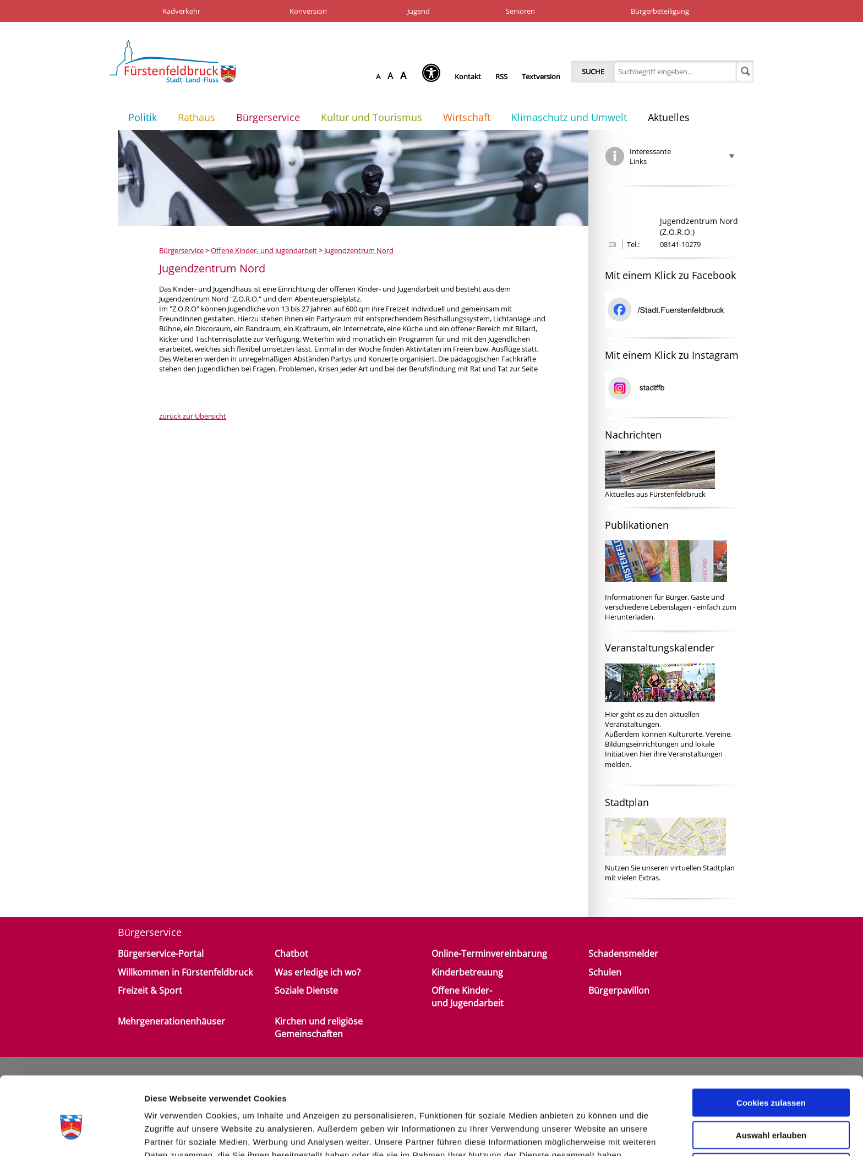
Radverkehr (181, 11)
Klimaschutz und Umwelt (569, 117)
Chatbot (291, 953)
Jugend (418, 11)
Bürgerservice (268, 117)
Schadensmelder (623, 953)
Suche (593, 71)
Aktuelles (669, 117)
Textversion (541, 76)
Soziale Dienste (306, 990)
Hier (612, 714)
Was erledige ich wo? (318, 972)
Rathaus (196, 117)
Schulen (604, 972)
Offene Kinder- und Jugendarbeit (264, 250)
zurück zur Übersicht (192, 416)
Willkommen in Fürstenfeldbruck (185, 972)
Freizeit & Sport (150, 990)
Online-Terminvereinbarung (489, 953)
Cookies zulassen (771, 1046)
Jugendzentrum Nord (359, 250)
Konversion (308, 11)
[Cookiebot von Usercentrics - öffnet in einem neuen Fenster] (71, 1134)
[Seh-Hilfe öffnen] (434, 76)
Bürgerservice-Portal (161, 953)
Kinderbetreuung (467, 972)
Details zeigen (585, 1134)
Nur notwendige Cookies (771, 1110)
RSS (501, 76)
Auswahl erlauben (771, 1078)
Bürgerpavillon (618, 990)
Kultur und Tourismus (371, 117)
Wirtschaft (466, 117)
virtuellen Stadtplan (702, 868)
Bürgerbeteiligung (660, 11)
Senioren (520, 11)
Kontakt (468, 76)
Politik (142, 117)
